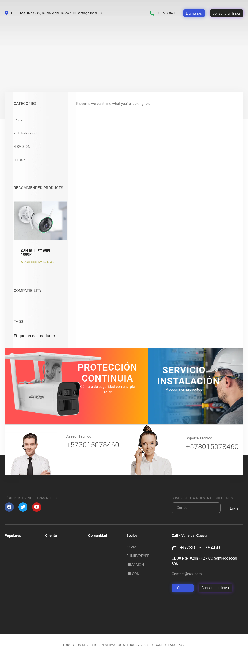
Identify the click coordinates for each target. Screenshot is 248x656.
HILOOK (20, 160)
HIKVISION (22, 146)
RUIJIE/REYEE (25, 133)
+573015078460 (92, 444)
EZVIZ (18, 120)
